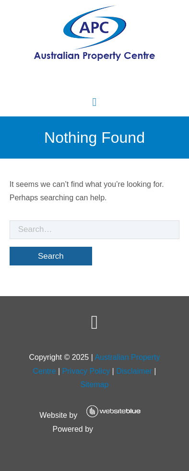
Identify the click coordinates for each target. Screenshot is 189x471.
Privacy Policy (86, 371)
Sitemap (95, 384)
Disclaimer (134, 371)
